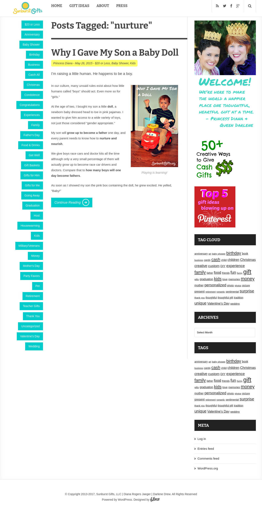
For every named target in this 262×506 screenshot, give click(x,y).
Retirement (33, 296)
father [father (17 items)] (210, 273)
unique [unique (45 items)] (200, 303)
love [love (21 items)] (225, 279)
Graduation (33, 205)
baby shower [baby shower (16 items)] (219, 253)
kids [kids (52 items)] (218, 278)
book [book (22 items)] (245, 253)
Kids (37, 235)
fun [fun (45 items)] (233, 272)
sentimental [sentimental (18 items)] (232, 291)
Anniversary (32, 34)
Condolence (32, 94)
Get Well (34, 155)
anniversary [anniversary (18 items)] (201, 253)
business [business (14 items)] (198, 260)
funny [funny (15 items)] (239, 273)
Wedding (34, 346)
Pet (37, 286)
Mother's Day (31, 265)
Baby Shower (31, 44)
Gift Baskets (32, 165)
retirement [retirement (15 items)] (211, 291)
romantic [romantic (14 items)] (221, 291)
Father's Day (32, 135)
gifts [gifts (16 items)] (196, 279)
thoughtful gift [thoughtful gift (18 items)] (225, 297)
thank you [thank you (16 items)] (199, 297)
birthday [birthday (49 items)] (233, 253)
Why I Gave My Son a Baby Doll (114, 52)
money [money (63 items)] (247, 278)
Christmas (33, 84)
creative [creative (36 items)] (200, 266)
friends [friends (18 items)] (226, 273)
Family (35, 125)
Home (56, 5)
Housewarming (30, 225)
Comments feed (208, 458)
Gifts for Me (32, 185)
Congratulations (30, 105)
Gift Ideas (79, 5)
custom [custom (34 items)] (214, 266)
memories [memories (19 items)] (234, 279)
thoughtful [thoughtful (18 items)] (211, 297)
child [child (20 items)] (224, 260)
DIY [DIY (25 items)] (223, 266)
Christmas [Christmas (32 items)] (248, 260)
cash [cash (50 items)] (215, 259)
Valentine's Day (30, 336)
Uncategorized (30, 326)
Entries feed (206, 448)
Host (37, 215)
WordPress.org (208, 468)
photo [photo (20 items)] (230, 285)
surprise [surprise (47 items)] (247, 291)
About (102, 5)
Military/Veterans (29, 245)
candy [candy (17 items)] (207, 260)
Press (122, 5)
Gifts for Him (32, 175)
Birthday (34, 54)
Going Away (32, 195)
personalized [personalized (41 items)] (215, 285)
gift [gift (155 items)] (247, 271)
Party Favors (32, 276)
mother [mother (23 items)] (199, 285)
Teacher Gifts (31, 306)
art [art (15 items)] (210, 253)
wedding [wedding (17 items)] (234, 303)
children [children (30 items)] (233, 260)
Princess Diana (62, 63)
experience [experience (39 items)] (235, 266)
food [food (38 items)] (217, 272)
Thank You (33, 316)
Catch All (34, 74)
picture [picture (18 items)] (246, 285)
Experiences (32, 115)
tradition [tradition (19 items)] (238, 297)
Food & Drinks (30, 145)
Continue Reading (67, 202)
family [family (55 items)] (200, 272)
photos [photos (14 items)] (238, 285)
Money (35, 255)
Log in (202, 439)
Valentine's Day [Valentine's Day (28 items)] (218, 303)
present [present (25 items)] (199, 291)
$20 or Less (32, 24)
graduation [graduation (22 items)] (206, 279)
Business (34, 64)
